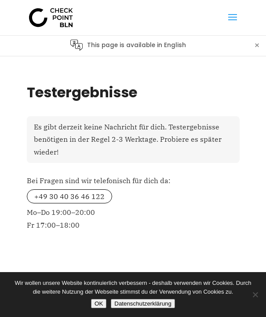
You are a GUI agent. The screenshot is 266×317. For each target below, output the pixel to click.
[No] (255, 294)
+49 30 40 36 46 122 (69, 196)
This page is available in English (136, 45)
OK (99, 303)
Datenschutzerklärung (142, 303)
